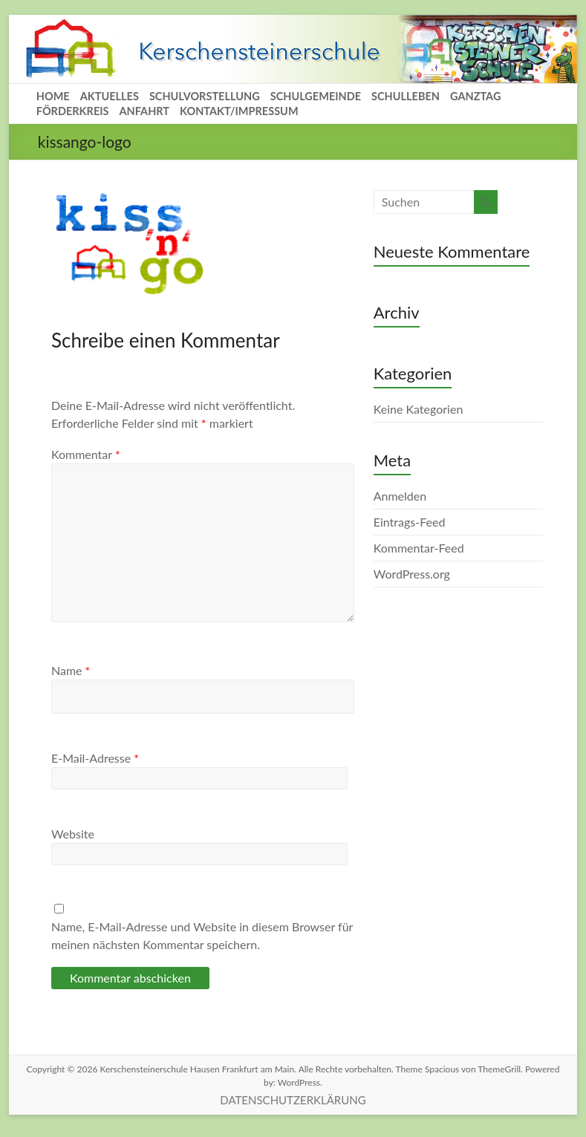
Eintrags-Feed (410, 522)
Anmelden (400, 496)
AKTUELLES (109, 96)
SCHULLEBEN (405, 96)
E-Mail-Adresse (95, 758)
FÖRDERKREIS (72, 111)
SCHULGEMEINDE (315, 96)
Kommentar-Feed (419, 548)
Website (72, 834)
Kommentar (85, 454)
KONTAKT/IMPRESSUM (239, 111)
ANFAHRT (144, 111)
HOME (53, 96)
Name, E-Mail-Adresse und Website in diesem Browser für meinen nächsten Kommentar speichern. (202, 935)
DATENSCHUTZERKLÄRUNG (292, 1100)
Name (70, 670)
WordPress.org (412, 574)
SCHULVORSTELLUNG (204, 96)
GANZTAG (475, 96)
